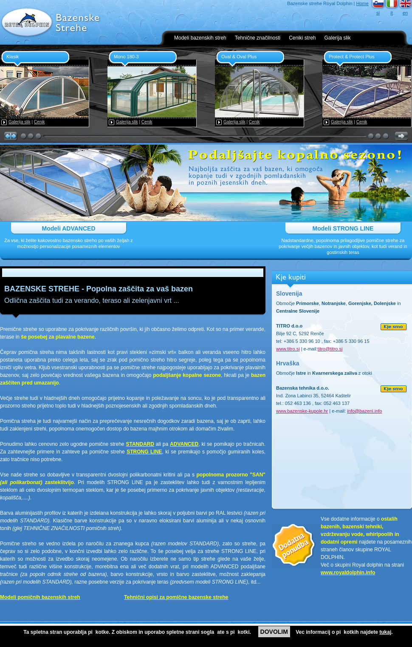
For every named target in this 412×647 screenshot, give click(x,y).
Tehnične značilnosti (257, 38)
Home (362, 3)
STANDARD (140, 444)
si (378, 12)
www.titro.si (288, 348)
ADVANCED (184, 444)
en (405, 12)
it (391, 12)
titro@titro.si (330, 348)
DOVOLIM (274, 631)
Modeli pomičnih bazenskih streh (40, 597)
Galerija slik (338, 38)
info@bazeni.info (364, 410)
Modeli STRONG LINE (343, 228)
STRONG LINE (144, 452)
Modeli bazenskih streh (200, 38)
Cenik (39, 122)
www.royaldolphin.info (348, 573)
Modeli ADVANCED (69, 228)
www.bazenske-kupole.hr (302, 410)
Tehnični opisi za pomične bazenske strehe (176, 597)
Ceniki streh (302, 38)
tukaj (385, 632)
